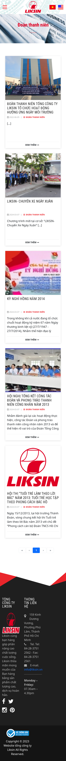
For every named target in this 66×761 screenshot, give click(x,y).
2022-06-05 (13, 117)
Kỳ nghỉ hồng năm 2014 (26, 299)
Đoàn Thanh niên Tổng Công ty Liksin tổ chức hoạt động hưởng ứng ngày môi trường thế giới (32, 110)
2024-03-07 (13, 214)
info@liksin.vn (33, 669)
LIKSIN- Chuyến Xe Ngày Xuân (30, 201)
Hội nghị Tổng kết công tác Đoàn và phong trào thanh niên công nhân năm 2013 (29, 400)
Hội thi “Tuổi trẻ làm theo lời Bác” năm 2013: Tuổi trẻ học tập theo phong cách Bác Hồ (33, 497)
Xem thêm (32, 145)
